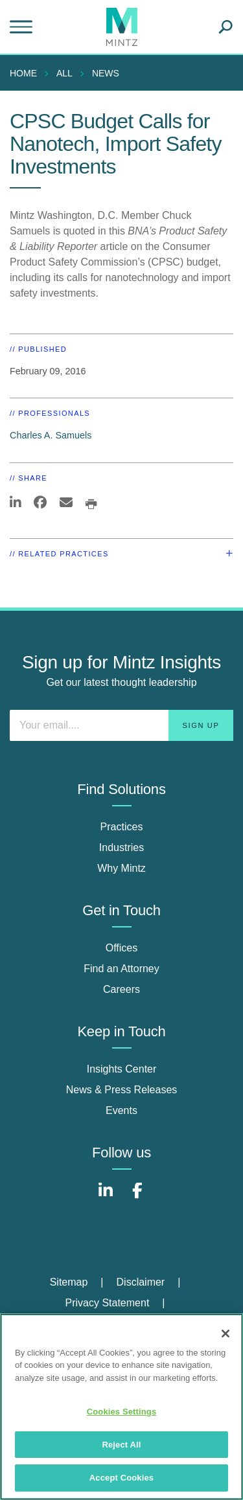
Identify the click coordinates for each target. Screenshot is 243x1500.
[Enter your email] (121, 725)
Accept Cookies (121, 1478)
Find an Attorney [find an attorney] (121, 968)
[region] (121, 1406)
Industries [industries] (121, 847)
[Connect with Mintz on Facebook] (137, 1197)
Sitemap (69, 1282)
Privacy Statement (107, 1302)
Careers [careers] (121, 989)
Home (23, 73)
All (64, 73)
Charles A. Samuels (50, 435)
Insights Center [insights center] (122, 1068)
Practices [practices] (121, 826)
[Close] (225, 1333)
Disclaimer (141, 1282)
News (105, 73)
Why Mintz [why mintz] (121, 868)
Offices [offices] (122, 947)
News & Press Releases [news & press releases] (122, 1089)
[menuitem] (26, 73)
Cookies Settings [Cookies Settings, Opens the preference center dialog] (122, 1411)
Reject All (121, 1444)
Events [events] (121, 1110)
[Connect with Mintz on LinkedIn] (106, 1197)
